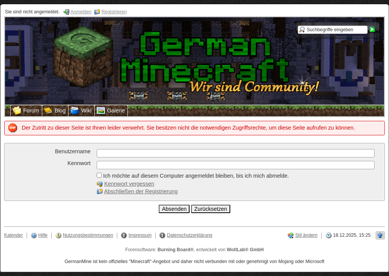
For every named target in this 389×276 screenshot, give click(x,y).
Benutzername (73, 151)
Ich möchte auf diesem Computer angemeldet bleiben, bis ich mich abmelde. (193, 176)
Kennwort (79, 163)
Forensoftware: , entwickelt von (194, 249)
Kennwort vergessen (129, 184)
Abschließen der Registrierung (141, 191)
